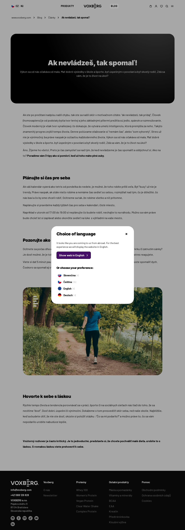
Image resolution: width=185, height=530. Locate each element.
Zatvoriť (126, 234)
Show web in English (71, 255)
